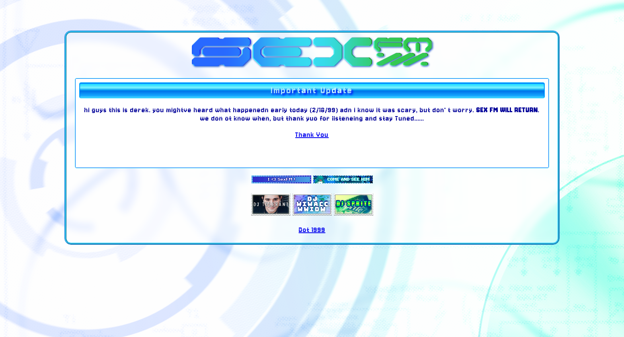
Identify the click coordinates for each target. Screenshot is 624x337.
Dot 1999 (312, 230)
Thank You (312, 135)
